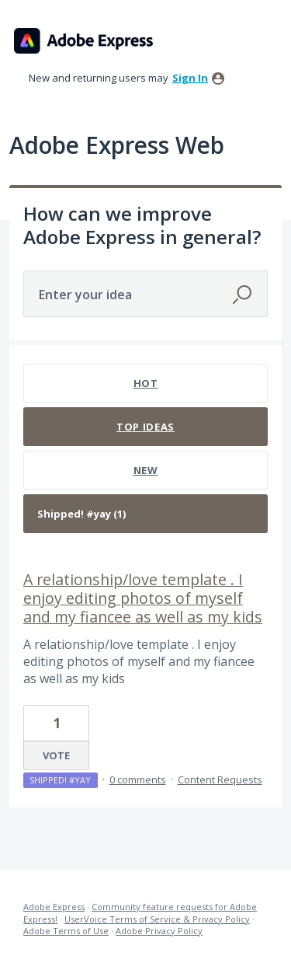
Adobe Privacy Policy (159, 930)
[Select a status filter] (146, 514)
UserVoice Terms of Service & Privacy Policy (157, 919)
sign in (190, 78)
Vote (56, 755)
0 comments (137, 779)
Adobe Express (54, 906)
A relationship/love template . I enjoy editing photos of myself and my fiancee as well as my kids (142, 598)
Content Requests (220, 779)
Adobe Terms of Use (66, 930)
